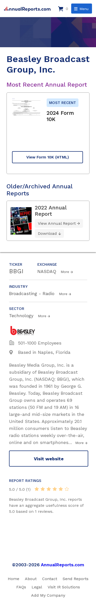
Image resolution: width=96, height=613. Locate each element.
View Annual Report (57, 223)
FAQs (21, 587)
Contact (49, 578)
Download (47, 233)
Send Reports (75, 578)
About (31, 578)
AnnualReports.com (62, 564)
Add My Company (48, 595)
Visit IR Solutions (64, 587)
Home (13, 578)
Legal (37, 587)
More (65, 272)
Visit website (49, 458)
